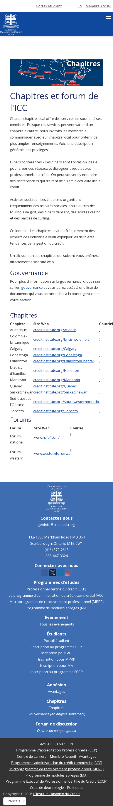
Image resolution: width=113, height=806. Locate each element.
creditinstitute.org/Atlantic (54, 329)
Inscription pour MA (56, 665)
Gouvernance (38, 714)
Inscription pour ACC (57, 653)
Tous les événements (56, 624)
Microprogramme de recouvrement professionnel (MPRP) (56, 601)
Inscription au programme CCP (56, 647)
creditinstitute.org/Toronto (55, 411)
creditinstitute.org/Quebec (54, 386)
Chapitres (56, 707)
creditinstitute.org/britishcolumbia (61, 339)
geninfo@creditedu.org (56, 524)
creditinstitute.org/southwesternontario (66, 401)
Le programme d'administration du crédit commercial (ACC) (56, 595)
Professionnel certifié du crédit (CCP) (56, 589)
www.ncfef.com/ (47, 437)
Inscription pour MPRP (56, 659)
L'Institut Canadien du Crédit (56, 793)
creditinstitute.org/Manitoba (56, 379)
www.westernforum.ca (52, 453)
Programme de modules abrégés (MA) (56, 608)
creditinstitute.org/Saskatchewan (60, 392)
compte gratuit (65, 731)
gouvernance (32, 287)
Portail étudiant (56, 640)
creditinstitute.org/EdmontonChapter (63, 361)
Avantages (56, 691)
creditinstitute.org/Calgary (54, 348)
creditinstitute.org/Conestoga (57, 355)
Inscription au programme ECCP (56, 671)
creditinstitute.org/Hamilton (56, 370)
